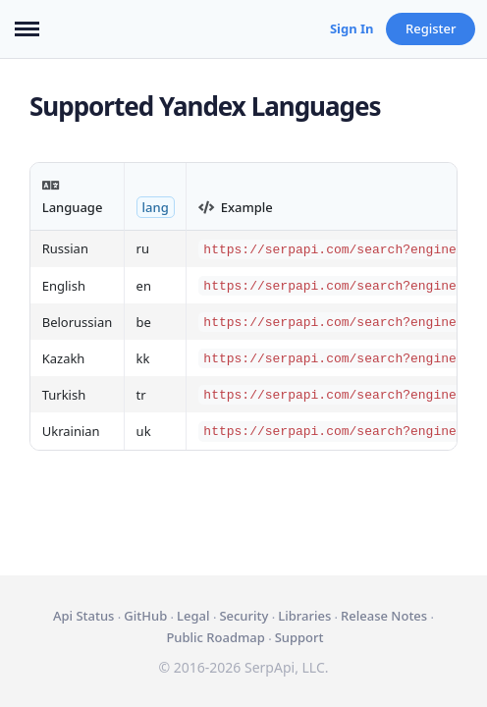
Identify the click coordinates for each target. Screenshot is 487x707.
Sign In (352, 28)
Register (431, 28)
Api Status (83, 616)
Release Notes (384, 616)
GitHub (145, 616)
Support (299, 637)
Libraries (304, 616)
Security (243, 616)
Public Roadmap (215, 637)
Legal (193, 616)
